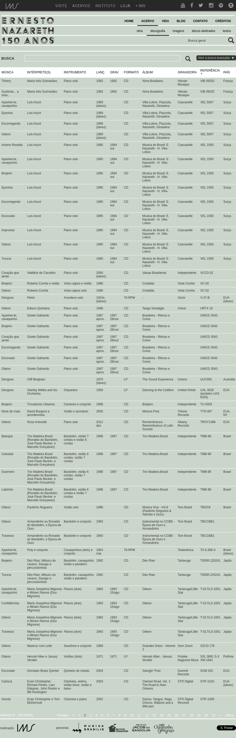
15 (169, 715)
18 (191, 715)
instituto (105, 6)
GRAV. (114, 72)
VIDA (165, 21)
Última (229, 715)
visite (61, 6)
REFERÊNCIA (210, 70)
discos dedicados (203, 31)
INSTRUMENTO (75, 72)
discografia (157, 31)
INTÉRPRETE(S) (38, 72)
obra (140, 31)
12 (146, 715)
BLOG (181, 21)
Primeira (63, 715)
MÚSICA (7, 72)
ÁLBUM (147, 72)
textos (227, 31)
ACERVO (147, 21)
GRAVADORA (187, 72)
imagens (178, 31)
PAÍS (226, 72)
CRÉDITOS (223, 21)
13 (154, 715)
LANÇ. (100, 72)
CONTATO (200, 21)
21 (213, 715)
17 (184, 715)
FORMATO (131, 72)
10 (131, 715)
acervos (81, 6)
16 (176, 715)
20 (206, 715)
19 (198, 715)
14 (161, 715)
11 (139, 715)
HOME (128, 21)
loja (125, 6)
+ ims (141, 6)
